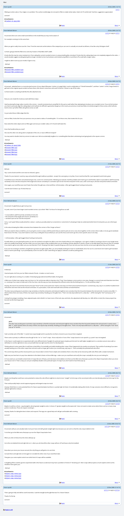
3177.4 (107, 167)
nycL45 (9, 7)
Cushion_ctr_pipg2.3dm (13, 145)
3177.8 (107, 376)
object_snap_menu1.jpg (13, 473)
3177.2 (107, 33)
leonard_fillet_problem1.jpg (14, 70)
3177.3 (107, 84)
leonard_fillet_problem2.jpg (14, 72)
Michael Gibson (12, 30)
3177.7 (107, 315)
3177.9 (107, 404)
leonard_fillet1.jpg (11, 148)
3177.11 (106, 490)
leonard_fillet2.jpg (11, 150)
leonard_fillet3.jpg (11, 152)
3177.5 (107, 204)
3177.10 (107, 426)
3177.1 (117, 10)
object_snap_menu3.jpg (13, 478)
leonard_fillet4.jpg (11, 154)
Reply (63, 25)
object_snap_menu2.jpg (13, 476)
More (117, 25)
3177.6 (107, 267)
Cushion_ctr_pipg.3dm (13, 21)
